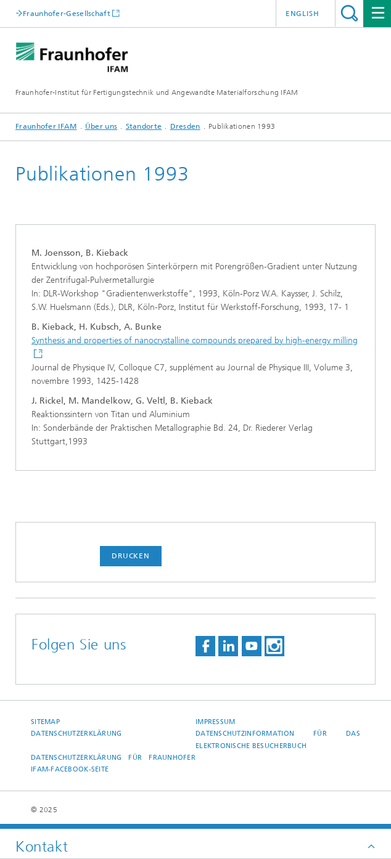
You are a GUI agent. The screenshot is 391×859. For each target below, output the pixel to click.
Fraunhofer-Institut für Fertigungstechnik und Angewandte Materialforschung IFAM (156, 92)
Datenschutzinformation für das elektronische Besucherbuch (278, 739)
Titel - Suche (349, 13)
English (302, 13)
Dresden (185, 126)
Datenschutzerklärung (76, 734)
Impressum (215, 722)
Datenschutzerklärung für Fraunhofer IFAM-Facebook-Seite (113, 763)
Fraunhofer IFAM (46, 126)
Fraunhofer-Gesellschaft (66, 13)
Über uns (101, 126)
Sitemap (45, 722)
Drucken (131, 556)
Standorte (144, 126)
